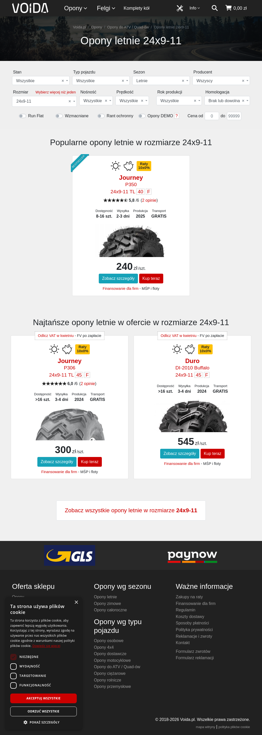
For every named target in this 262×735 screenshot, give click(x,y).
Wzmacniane (76, 116)
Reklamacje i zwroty (194, 636)
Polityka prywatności (194, 629)
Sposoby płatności (192, 623)
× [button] (76, 602)
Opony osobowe (109, 640)
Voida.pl (79, 27)
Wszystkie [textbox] (40, 81)
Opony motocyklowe (112, 660)
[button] (43, 722)
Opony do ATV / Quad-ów (128, 27)
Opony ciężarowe (110, 673)
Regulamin (185, 610)
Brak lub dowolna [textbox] (226, 101)
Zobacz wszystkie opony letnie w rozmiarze (131, 510)
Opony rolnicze (107, 680)
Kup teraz (151, 278)
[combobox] (41, 80)
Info (195, 8)
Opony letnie (105, 597)
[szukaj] (215, 8)
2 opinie (149, 200)
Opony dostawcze (110, 654)
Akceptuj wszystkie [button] (43, 698)
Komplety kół (136, 8)
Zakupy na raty (189, 597)
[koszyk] (236, 8)
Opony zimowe (107, 603)
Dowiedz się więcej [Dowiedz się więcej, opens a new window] (46, 646)
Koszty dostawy (190, 616)
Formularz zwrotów (193, 651)
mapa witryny (205, 727)
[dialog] (43, 663)
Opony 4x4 (104, 647)
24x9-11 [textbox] (43, 101)
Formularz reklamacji (195, 658)
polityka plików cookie (234, 727)
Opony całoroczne (110, 610)
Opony (76, 8)
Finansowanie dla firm (120, 288)
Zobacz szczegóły (118, 278)
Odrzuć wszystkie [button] (43, 711)
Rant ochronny (120, 116)
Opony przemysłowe (112, 686)
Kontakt (183, 643)
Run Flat (35, 116)
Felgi (106, 8)
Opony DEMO (160, 116)
